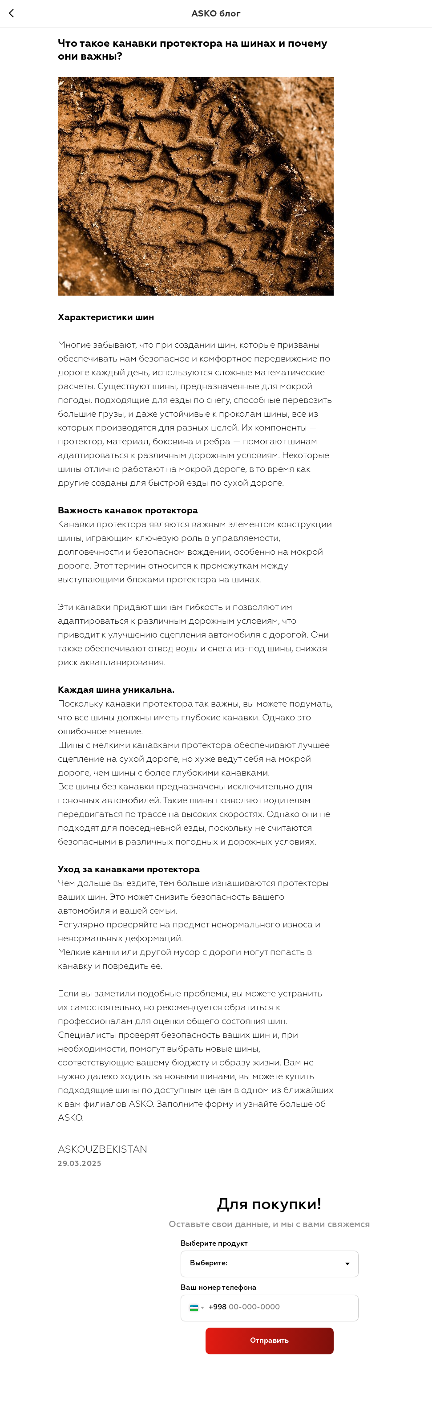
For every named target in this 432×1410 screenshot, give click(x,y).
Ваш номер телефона (219, 1313)
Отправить (269, 1366)
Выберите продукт (214, 1269)
